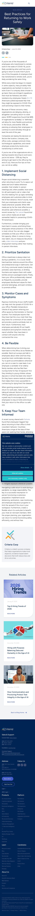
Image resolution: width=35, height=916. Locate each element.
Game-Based (5, 814)
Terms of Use (5, 910)
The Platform (21, 798)
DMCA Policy (23, 910)
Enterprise (20, 808)
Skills (3, 811)
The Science (21, 801)
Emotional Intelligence (8, 806)
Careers (4, 883)
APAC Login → (6, 792)
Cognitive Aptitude (7, 801)
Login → (4, 788)
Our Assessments (6, 798)
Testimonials (5, 856)
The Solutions (21, 803)
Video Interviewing (7, 821)
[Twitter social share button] (22, 765)
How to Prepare (22, 851)
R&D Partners (5, 880)
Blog (3, 851)
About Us (4, 875)
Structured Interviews (7, 819)
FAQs (19, 866)
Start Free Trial (8, 784)
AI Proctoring (5, 816)
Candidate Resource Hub (24, 848)
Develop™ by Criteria (7, 831)
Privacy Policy (14, 910)
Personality (5, 803)
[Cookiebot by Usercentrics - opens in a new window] (25, 436)
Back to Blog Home (17, 712)
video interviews (12, 241)
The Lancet (19, 212)
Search (29, 3)
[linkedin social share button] (19, 765)
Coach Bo (4, 841)
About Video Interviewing (24, 856)
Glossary (4, 868)
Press (3, 885)
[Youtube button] (25, 765)
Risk (3, 808)
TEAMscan (4, 839)
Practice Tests (21, 863)
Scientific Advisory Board (8, 878)
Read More (11, 613)
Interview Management (8, 824)
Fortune (27, 419)
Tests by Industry (6, 863)
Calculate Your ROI (6, 858)
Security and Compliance (8, 888)
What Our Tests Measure (8, 861)
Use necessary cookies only (17, 478)
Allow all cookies (17, 473)
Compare (20, 819)
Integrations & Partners (23, 816)
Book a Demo (7, 778)
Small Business (21, 814)
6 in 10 (29, 98)
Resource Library (6, 848)
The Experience (22, 806)
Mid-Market (21, 811)
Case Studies (5, 853)
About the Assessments (24, 853)
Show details (25, 467)
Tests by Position (6, 866)
